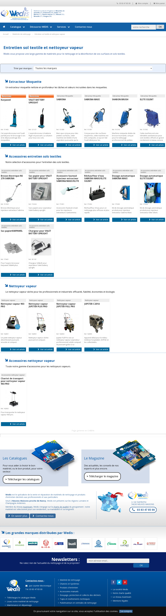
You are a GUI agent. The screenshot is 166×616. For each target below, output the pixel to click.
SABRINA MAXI (92, 99)
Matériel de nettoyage (69, 580)
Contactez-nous (83, 26)
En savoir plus (17, 515)
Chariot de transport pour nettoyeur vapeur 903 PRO (13, 381)
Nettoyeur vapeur (23, 286)
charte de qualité (61, 507)
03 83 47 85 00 (123, 3)
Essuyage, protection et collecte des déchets (79, 595)
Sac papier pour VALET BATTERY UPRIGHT (40, 177)
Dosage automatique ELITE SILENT (151, 177)
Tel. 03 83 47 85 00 (33, 589)
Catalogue (18, 26)
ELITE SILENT (147, 99)
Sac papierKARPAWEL (12, 231)
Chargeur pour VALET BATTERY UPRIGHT (40, 232)
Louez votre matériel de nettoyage (21, 601)
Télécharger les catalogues (22, 479)
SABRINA (61, 99)
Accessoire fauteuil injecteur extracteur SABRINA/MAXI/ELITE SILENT (67, 180)
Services (64, 26)
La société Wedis (119, 589)
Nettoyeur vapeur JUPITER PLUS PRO (38, 305)
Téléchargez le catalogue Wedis (20, 597)
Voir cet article (17, 145)
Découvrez (41, 26)
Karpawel (6, 100)
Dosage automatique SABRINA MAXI (123, 177)
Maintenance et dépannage (18, 605)
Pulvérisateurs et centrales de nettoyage (77, 602)
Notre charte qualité (121, 593)
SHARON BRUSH (120, 99)
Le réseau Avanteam (121, 597)
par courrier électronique (38, 585)
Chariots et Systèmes (68, 583)
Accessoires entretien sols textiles (35, 156)
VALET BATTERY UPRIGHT (37, 101)
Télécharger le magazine (102, 476)
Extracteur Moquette (25, 82)
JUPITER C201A (92, 304)
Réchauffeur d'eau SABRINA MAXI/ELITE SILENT (95, 178)
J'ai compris (126, 611)
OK (141, 565)
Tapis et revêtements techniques (74, 599)
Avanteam (27, 507)
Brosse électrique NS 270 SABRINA (12, 177)
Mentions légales (119, 600)
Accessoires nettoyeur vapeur (32, 361)
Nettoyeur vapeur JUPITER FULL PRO (66, 305)
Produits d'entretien (68, 587)
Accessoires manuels (68, 591)
